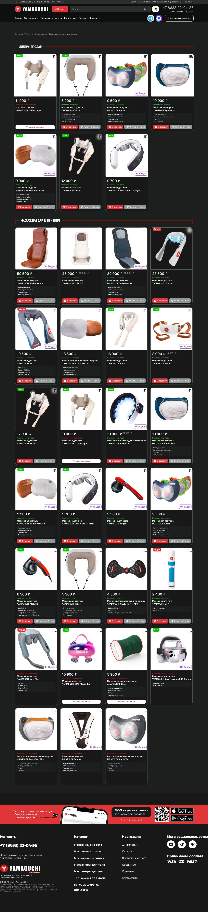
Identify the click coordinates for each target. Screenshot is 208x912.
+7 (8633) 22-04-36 (18, 845)
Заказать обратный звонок (182, 11)
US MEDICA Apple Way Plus (30, 759)
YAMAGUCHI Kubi (116, 363)
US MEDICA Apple (116, 110)
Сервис (83, 18)
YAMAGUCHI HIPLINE (72, 283)
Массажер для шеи (117, 187)
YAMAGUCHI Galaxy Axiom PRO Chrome (172, 679)
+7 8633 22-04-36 (178, 8)
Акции (18, 18)
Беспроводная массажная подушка (80, 360)
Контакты (94, 18)
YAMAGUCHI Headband (118, 443)
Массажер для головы (163, 676)
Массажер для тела (26, 107)
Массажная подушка (72, 107)
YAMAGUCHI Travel (70, 110)
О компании (31, 18)
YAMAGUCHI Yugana (117, 523)
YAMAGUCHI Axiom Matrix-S (30, 190)
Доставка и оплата (51, 18)
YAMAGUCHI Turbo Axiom (30, 283)
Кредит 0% (129, 864)
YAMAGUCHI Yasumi (162, 283)
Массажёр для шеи (162, 360)
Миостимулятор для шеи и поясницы (126, 601)
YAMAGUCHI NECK (161, 363)
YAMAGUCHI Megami (27, 604)
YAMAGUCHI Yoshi (70, 190)
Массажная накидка (27, 280)
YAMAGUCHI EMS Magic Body (77, 684)
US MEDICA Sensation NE (119, 283)
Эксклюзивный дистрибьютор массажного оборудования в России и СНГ (162, 2)
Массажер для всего (117, 521)
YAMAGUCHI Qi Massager (28, 110)
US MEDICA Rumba (71, 759)
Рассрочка (70, 18)
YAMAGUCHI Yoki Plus (28, 679)
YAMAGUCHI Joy (160, 604)
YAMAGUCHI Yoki (25, 363)
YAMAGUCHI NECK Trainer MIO (122, 604)
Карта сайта (130, 878)
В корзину (69, 126)
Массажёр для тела (71, 187)
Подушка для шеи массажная (122, 681)
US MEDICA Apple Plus (164, 110)
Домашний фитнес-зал (179, 18)
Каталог (127, 851)
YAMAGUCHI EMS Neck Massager (123, 190)
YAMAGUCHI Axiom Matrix (75, 363)
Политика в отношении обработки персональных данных (21, 856)
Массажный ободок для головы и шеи (126, 440)
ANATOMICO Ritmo (116, 684)
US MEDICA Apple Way (118, 759)
